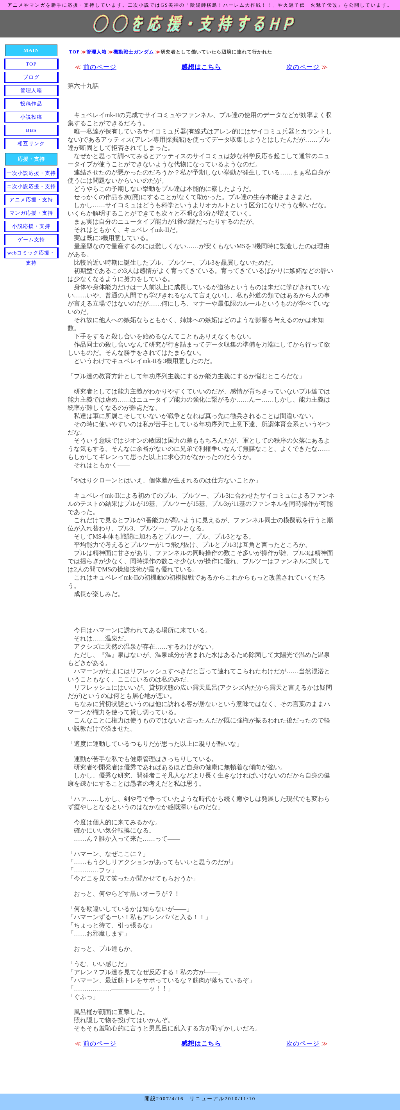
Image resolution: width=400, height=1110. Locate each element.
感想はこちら (201, 67)
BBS (31, 130)
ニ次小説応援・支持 (31, 186)
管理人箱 (96, 52)
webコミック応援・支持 (31, 254)
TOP (74, 52)
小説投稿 (31, 117)
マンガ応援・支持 (31, 213)
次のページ (303, 67)
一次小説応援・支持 (31, 173)
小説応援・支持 (31, 226)
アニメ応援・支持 (31, 200)
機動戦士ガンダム (133, 52)
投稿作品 (31, 104)
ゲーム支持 (31, 239)
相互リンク (31, 143)
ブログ (31, 77)
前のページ (99, 67)
